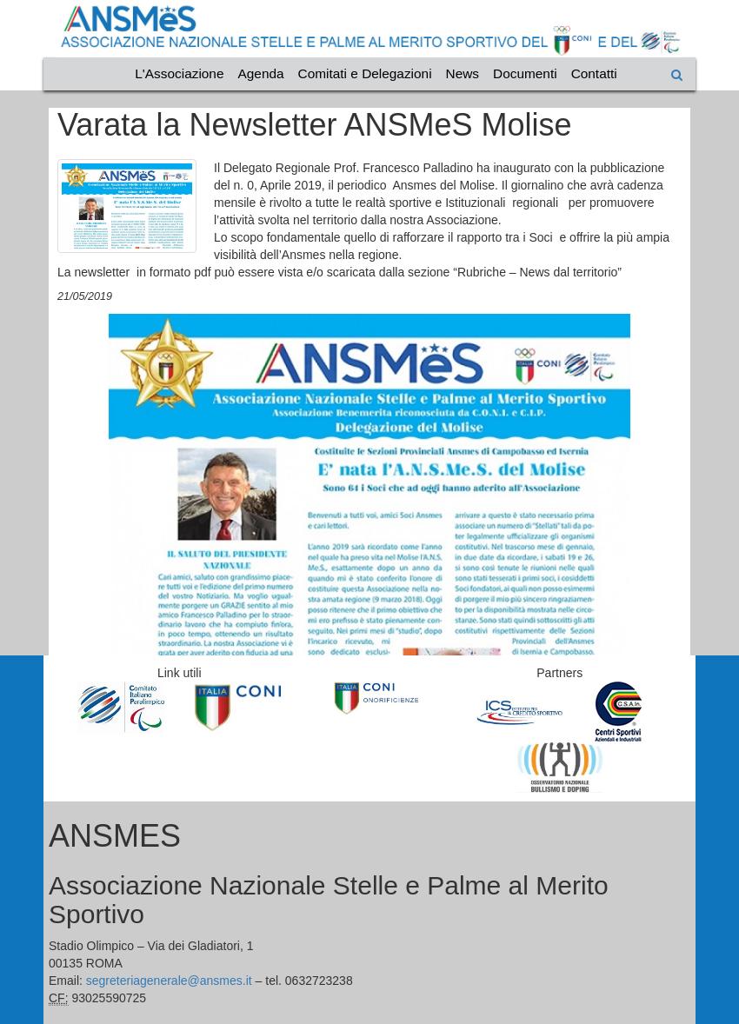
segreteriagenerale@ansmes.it (169, 980)
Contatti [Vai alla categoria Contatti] (594, 73)
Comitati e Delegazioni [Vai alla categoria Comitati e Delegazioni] (365, 73)
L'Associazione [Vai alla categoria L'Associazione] (179, 73)
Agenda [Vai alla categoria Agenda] (261, 73)
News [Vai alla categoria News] (462, 73)
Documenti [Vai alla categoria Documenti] (525, 73)
